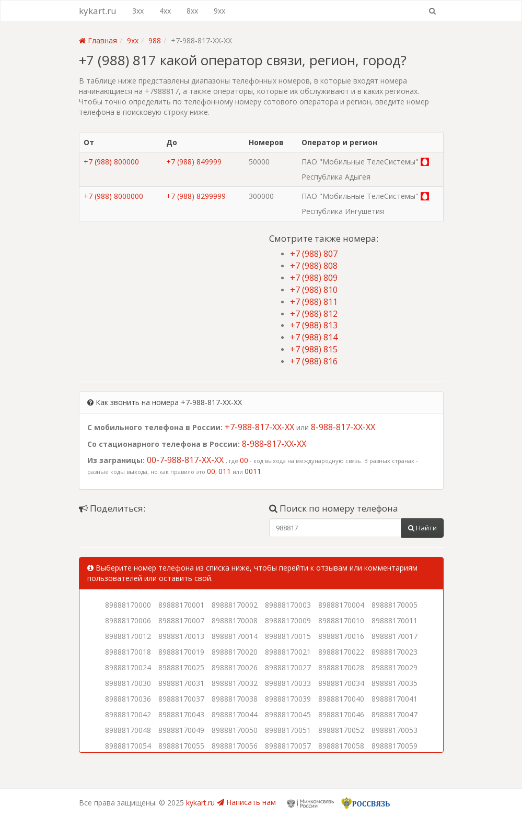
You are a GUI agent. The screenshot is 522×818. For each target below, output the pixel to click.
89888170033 (288, 683)
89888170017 (394, 636)
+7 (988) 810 (314, 289)
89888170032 (235, 683)
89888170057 (288, 746)
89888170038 (235, 699)
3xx (138, 11)
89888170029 (394, 667)
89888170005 (394, 605)
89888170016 (341, 636)
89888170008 (235, 620)
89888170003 (288, 605)
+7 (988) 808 (314, 265)
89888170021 (288, 652)
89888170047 (394, 714)
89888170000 (128, 605)
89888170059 (394, 746)
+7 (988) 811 (314, 301)
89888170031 (181, 683)
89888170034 (341, 683)
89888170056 (235, 746)
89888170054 (128, 746)
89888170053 (394, 730)
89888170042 (128, 714)
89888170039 (288, 699)
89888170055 (181, 746)
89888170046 (341, 714)
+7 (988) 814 (314, 337)
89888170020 (235, 652)
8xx (192, 11)
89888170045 (288, 714)
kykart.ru (98, 11)
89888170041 (394, 699)
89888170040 (341, 699)
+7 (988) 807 (314, 253)
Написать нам (246, 802)
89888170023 (394, 652)
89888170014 (235, 636)
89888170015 (288, 636)
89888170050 (235, 730)
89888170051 (288, 730)
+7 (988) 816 (314, 361)
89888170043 (181, 714)
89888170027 (288, 667)
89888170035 (394, 683)
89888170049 (181, 730)
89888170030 (128, 683)
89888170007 (181, 620)
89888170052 (341, 730)
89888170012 (128, 636)
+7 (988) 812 (314, 313)
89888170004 (341, 605)
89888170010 (341, 620)
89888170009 (288, 620)
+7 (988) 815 (314, 349)
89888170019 (181, 652)
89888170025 (181, 667)
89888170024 (128, 667)
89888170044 (235, 714)
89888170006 (128, 620)
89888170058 (341, 746)
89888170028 (341, 667)
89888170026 (235, 667)
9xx (219, 11)
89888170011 (394, 620)
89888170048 (128, 730)
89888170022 (341, 652)
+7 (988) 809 (314, 277)
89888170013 (181, 636)
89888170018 (128, 652)
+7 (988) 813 (314, 325)
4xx (165, 11)
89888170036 (128, 699)
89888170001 (181, 605)
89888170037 (181, 699)
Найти (422, 527)
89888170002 (235, 605)
